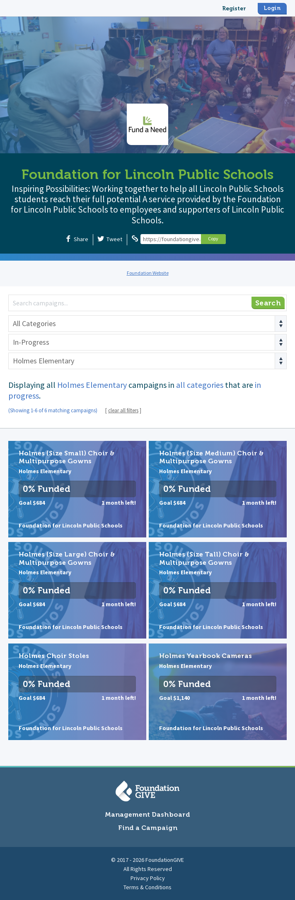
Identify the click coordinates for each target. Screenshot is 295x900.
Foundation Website (148, 273)
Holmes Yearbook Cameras (218, 692)
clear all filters (123, 410)
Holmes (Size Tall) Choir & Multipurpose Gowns (218, 590)
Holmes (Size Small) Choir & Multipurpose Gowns (77, 489)
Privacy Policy (148, 878)
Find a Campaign (147, 828)
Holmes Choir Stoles (77, 692)
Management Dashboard (147, 814)
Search (268, 303)
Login (272, 8)
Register (234, 8)
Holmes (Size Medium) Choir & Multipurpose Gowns (218, 489)
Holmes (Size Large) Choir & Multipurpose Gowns (77, 590)
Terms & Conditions (147, 887)
